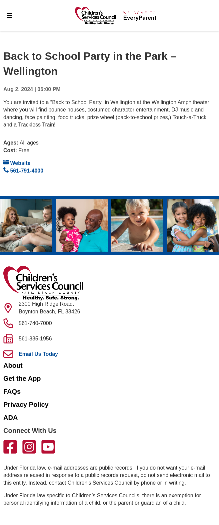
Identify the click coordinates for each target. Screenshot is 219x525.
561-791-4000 (23, 170)
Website (17, 163)
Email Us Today (38, 354)
